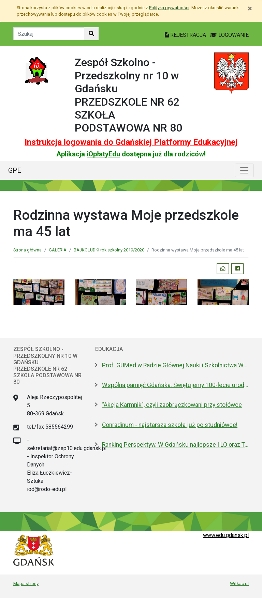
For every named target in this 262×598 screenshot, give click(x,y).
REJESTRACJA (186, 35)
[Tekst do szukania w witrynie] (49, 33)
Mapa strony (26, 583)
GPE (14, 170)
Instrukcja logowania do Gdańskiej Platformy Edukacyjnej (131, 142)
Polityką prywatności (169, 7)
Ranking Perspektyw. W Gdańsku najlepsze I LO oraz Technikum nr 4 (175, 444)
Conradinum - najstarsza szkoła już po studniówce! (169, 424)
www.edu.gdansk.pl (226, 535)
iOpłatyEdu (103, 154)
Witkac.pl (239, 583)
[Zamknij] (250, 8)
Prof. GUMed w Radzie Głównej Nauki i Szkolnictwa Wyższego (175, 365)
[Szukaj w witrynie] (91, 33)
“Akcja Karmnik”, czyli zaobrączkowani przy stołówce (172, 404)
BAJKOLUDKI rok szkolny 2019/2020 (109, 249)
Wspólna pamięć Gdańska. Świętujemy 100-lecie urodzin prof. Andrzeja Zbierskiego (175, 385)
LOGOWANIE (229, 35)
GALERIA (58, 249)
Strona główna (27, 249)
